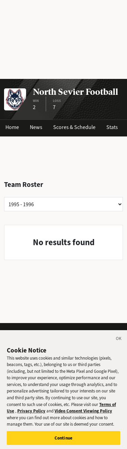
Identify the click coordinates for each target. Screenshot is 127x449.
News (36, 127)
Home (12, 127)
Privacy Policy (31, 413)
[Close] (118, 341)
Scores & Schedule (74, 127)
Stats (112, 127)
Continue (63, 440)
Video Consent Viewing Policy (83, 413)
